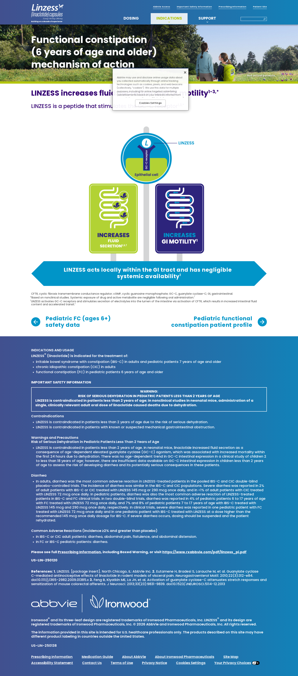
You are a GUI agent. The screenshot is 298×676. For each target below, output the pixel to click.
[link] (71, 322)
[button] (263, 19)
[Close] (185, 72)
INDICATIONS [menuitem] (169, 19)
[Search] (254, 19)
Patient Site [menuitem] (260, 7)
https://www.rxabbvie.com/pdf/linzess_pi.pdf (204, 552)
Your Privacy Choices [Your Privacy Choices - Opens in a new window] (232, 663)
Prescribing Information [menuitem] (232, 7)
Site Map (230, 657)
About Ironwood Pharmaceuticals (184, 657)
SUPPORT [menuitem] (207, 19)
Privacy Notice (154, 663)
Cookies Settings (190, 663)
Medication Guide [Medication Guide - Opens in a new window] (97, 657)
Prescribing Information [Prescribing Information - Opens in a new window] (52, 657)
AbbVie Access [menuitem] (161, 7)
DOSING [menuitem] (131, 19)
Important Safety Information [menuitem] (194, 7)
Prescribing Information (79, 552)
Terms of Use (122, 663)
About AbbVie (134, 657)
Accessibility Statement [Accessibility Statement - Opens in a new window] (52, 663)
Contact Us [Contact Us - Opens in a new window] (92, 663)
